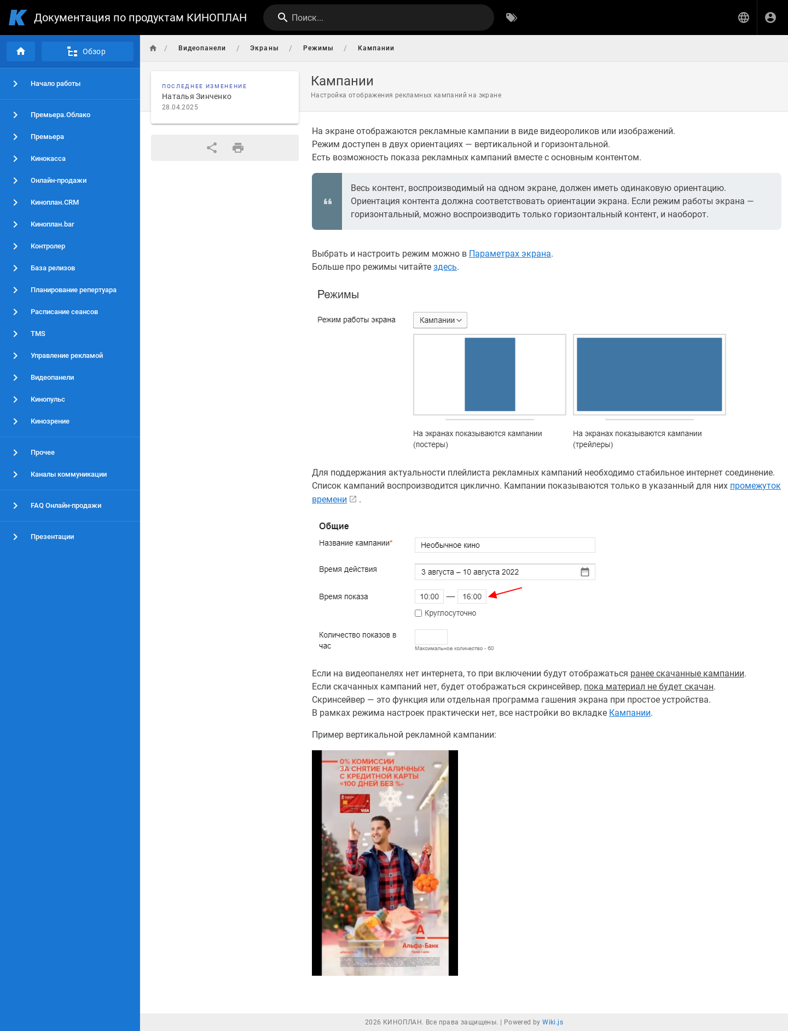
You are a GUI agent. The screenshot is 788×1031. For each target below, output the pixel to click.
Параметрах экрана (510, 253)
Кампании (630, 713)
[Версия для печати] (238, 148)
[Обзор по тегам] (512, 17)
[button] (744, 17)
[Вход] (770, 17)
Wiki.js (552, 1022)
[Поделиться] (212, 148)
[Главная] (21, 51)
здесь (445, 267)
